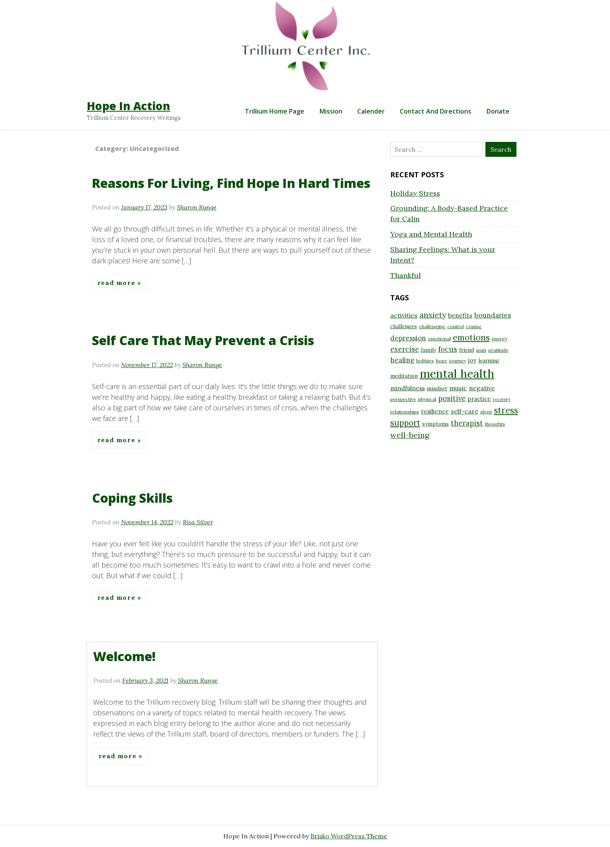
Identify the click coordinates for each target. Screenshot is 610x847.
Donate (498, 111)
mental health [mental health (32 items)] (457, 373)
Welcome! (124, 656)
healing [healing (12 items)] (402, 360)
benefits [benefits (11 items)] (460, 315)
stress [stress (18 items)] (506, 410)
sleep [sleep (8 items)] (486, 412)
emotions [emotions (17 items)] (471, 337)
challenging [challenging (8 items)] (432, 326)
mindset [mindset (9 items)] (437, 388)
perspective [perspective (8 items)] (403, 399)
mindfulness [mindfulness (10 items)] (407, 388)
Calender (371, 111)
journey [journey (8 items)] (457, 361)
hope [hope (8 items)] (441, 361)
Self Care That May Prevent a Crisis (203, 340)
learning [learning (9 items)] (488, 360)
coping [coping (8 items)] (473, 326)
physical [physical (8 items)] (427, 399)
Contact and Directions (435, 111)
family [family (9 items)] (428, 349)
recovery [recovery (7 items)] (502, 399)
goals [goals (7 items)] (481, 350)
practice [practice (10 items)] (479, 398)
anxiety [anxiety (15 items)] (432, 315)
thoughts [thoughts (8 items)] (495, 424)
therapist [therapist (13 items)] (467, 423)
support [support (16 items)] (405, 422)
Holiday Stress (415, 193)
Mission (331, 111)
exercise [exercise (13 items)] (404, 349)
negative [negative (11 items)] (482, 388)
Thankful (405, 275)
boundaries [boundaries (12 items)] (492, 315)
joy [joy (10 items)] (472, 360)
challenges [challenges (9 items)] (403, 326)
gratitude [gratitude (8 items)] (498, 350)
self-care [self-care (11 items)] (464, 411)
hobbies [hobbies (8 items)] (425, 361)
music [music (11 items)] (458, 388)
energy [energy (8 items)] (499, 339)
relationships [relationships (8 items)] (404, 412)
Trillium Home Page (274, 111)
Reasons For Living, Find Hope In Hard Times (231, 183)
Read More (117, 283)
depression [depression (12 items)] (408, 338)
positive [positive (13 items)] (452, 398)
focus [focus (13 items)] (447, 349)
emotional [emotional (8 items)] (439, 339)
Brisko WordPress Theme (349, 836)
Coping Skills (132, 497)
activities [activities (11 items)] (403, 315)
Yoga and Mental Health (431, 234)
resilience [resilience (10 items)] (435, 411)
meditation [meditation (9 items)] (404, 375)
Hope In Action (128, 105)
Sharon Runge (197, 207)
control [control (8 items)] (455, 326)
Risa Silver (198, 522)
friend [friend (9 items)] (466, 349)
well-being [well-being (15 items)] (409, 435)
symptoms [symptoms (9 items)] (435, 423)
